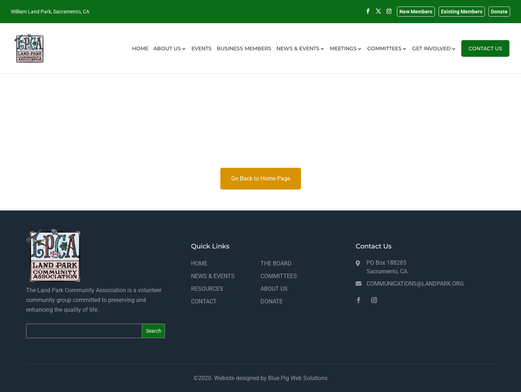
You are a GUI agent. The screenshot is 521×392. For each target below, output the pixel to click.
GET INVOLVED (431, 57)
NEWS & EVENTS (297, 57)
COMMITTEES (384, 57)
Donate (499, 11)
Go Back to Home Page (260, 178)
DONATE (271, 301)
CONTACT (204, 301)
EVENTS (201, 57)
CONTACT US (485, 57)
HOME (140, 57)
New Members (415, 11)
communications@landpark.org (415, 283)
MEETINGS (343, 57)
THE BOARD (276, 263)
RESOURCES (207, 288)
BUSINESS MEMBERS (244, 57)
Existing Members (461, 11)
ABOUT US (167, 57)
